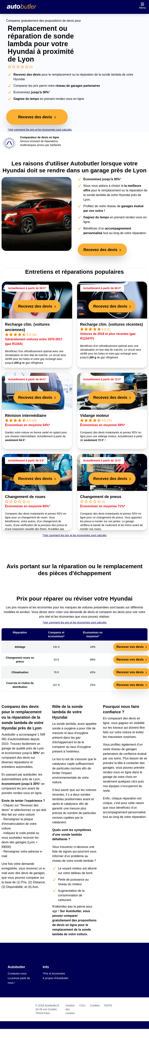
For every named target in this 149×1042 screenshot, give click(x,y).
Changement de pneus (100, 497)
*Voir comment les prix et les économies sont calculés (40, 129)
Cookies (95, 1005)
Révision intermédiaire (25, 415)
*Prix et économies (54, 973)
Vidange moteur (94, 415)
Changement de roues (25, 497)
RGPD (108, 1005)
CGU (82, 1005)
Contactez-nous (17, 973)
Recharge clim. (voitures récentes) (111, 324)
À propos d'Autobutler (55, 978)
